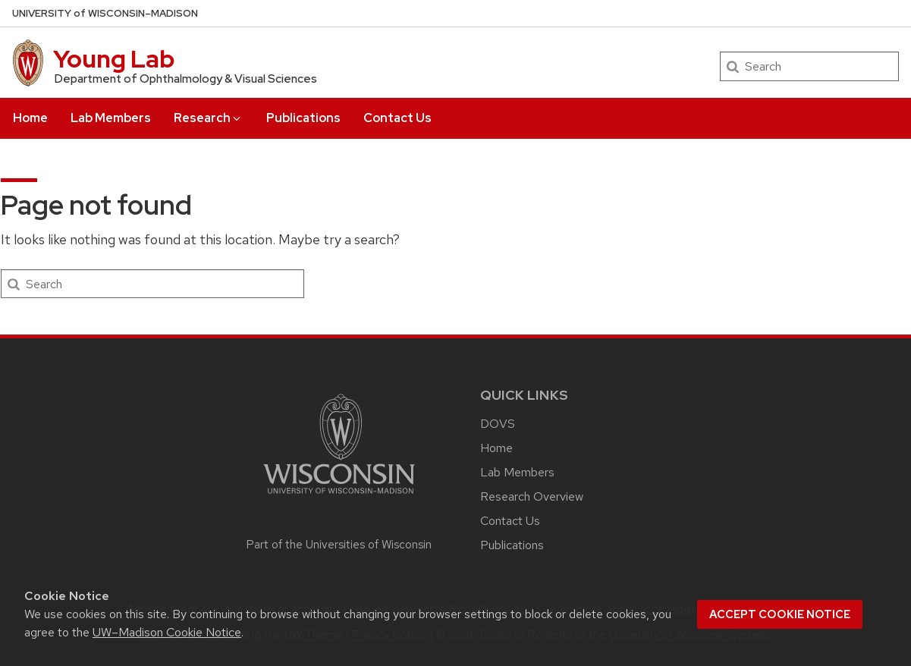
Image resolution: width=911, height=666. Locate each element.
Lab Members (111, 118)
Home (30, 118)
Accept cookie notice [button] (779, 614)
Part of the (339, 544)
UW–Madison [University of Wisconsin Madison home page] (105, 13)
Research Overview (531, 496)
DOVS (497, 424)
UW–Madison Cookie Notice (167, 632)
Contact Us (397, 118)
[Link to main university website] (339, 496)
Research (208, 118)
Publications (303, 118)
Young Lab (113, 58)
